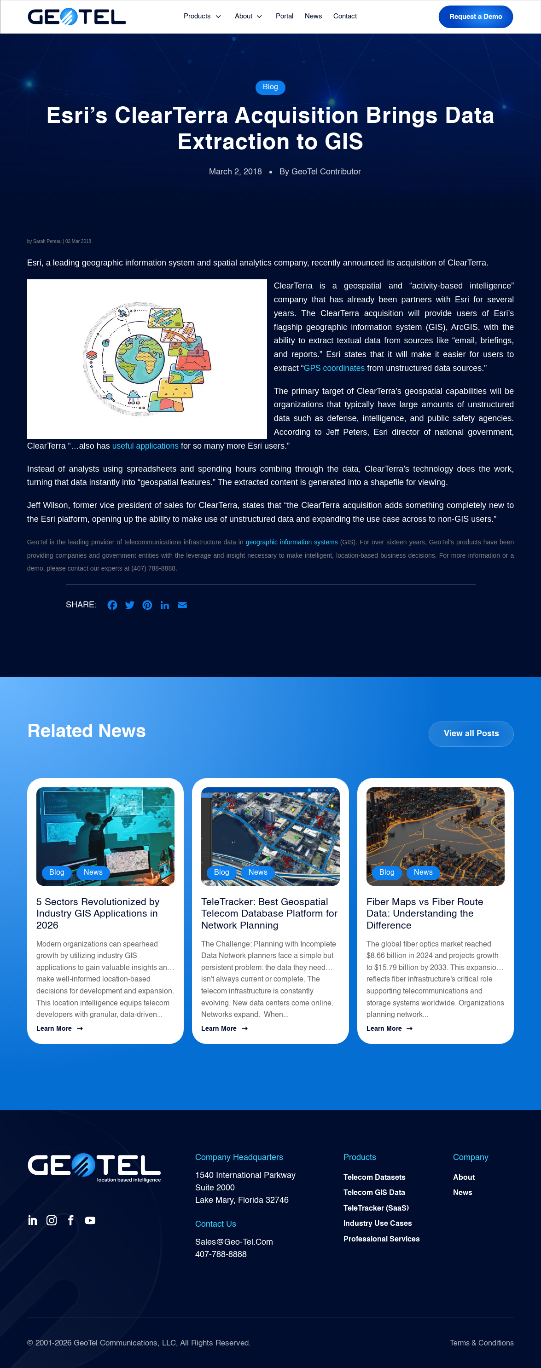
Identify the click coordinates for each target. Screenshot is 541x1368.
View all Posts (471, 734)
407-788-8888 (221, 1252)
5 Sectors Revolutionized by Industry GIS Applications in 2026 (104, 908)
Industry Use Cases (377, 1223)
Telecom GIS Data (374, 1192)
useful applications (146, 445)
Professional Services (381, 1239)
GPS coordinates (335, 368)
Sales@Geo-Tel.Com (234, 1240)
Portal (284, 16)
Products (197, 16)
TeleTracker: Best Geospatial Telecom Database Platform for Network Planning (264, 913)
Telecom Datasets (374, 1176)
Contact (345, 16)
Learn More (54, 1027)
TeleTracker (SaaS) (376, 1208)
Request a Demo (475, 16)
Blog (270, 87)
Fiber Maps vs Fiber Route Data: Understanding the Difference (433, 908)
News (313, 16)
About (243, 16)
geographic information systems (292, 542)
